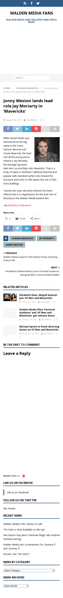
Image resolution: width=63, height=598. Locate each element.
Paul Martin (32, 119)
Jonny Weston (14, 244)
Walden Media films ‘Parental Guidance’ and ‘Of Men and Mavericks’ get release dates (37, 312)
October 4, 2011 (29, 302)
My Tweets (9, 508)
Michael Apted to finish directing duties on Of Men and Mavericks (39, 328)
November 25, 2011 (30, 333)
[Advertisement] (31, 49)
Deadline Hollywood (19, 205)
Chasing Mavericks (22, 238)
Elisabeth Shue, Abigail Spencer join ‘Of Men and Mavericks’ (38, 296)
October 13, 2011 (29, 319)
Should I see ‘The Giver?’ (16, 554)
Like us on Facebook (18, 483)
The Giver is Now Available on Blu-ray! (24, 529)
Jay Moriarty (46, 238)
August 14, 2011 (14, 119)
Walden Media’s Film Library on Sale (22, 524)
